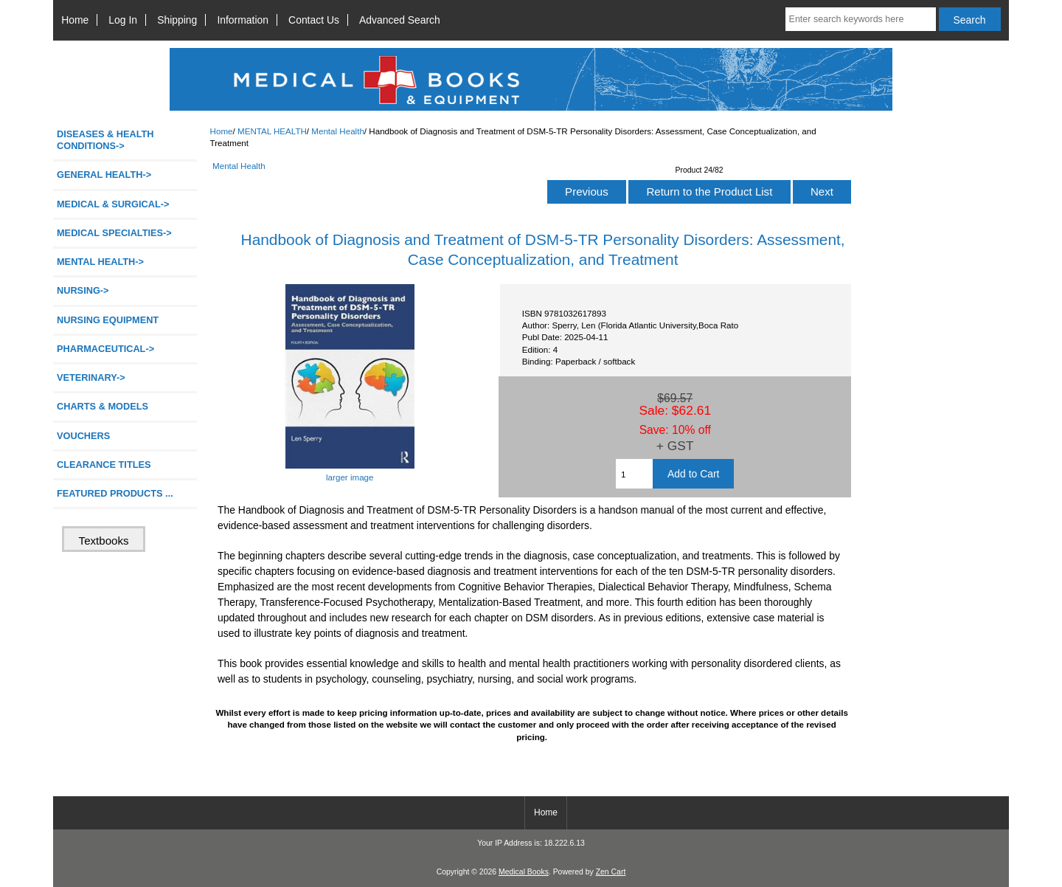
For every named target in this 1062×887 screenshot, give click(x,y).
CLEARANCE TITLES (104, 464)
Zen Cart (611, 872)
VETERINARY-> (91, 377)
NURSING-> (83, 290)
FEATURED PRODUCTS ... (115, 493)
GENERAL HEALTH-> (104, 174)
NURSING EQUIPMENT (108, 319)
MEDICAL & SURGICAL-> (113, 204)
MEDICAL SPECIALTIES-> (114, 232)
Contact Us (313, 20)
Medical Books (524, 872)
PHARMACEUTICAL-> (105, 348)
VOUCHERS (83, 435)
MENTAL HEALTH (272, 131)
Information (242, 20)
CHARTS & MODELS (102, 406)
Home (74, 20)
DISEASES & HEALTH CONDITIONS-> (105, 139)
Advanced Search (399, 20)
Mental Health (337, 131)
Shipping (177, 20)
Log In (122, 20)
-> (100, 261)
